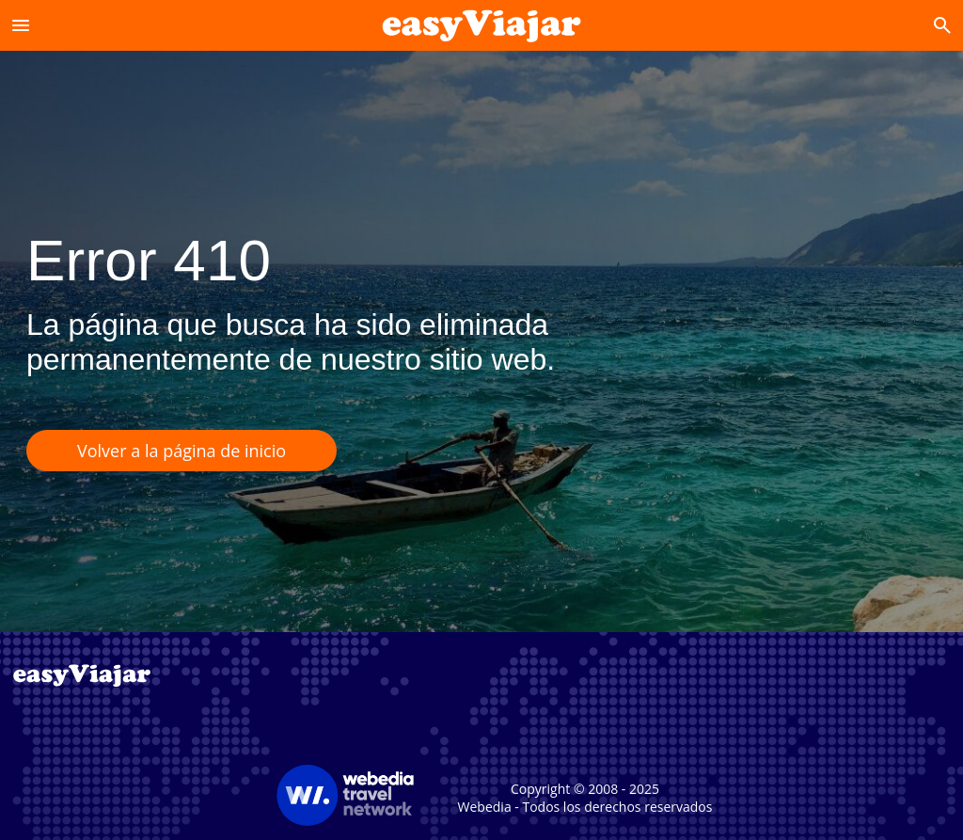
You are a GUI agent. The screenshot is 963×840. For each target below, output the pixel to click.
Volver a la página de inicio (181, 450)
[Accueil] (482, 25)
